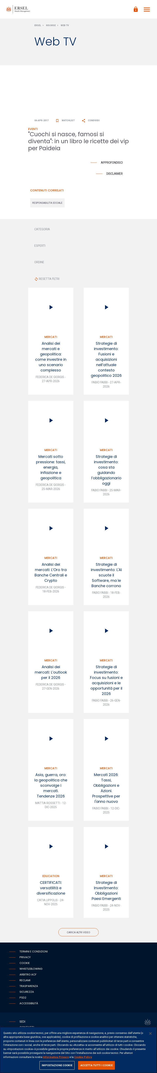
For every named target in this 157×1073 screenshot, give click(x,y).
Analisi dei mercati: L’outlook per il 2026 (51, 672)
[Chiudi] (150, 1033)
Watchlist (65, 120)
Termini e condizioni (34, 951)
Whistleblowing (31, 969)
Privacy (25, 957)
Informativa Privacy (56, 1057)
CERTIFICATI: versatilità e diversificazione (51, 888)
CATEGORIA (42, 229)
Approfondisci (112, 162)
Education (50, 876)
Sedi (22, 1021)
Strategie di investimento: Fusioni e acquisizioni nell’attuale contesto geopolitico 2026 (106, 359)
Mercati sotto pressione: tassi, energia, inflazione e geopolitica (51, 467)
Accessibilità (29, 1003)
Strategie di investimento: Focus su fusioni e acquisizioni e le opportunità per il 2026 (106, 680)
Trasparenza (29, 986)
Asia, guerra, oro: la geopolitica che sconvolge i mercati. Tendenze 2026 (50, 785)
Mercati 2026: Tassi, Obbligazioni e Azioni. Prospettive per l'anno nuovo (106, 788)
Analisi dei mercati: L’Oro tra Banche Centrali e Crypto (51, 572)
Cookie (25, 963)
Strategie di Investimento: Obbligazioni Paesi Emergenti (106, 890)
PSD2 (23, 998)
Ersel (37, 25)
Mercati (50, 337)
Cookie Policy (83, 1057)
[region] (78, 1050)
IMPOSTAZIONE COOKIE (57, 1065)
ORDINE (39, 262)
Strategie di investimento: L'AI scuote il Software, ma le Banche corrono (106, 575)
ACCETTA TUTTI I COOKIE (96, 1065)
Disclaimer (114, 173)
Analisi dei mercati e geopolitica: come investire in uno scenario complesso (50, 357)
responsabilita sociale (47, 202)
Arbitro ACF (28, 974)
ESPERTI (39, 245)
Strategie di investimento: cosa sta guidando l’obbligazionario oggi (106, 470)
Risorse (51, 25)
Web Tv (65, 25)
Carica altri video (78, 932)
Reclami (25, 980)
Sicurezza (27, 992)
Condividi (90, 120)
